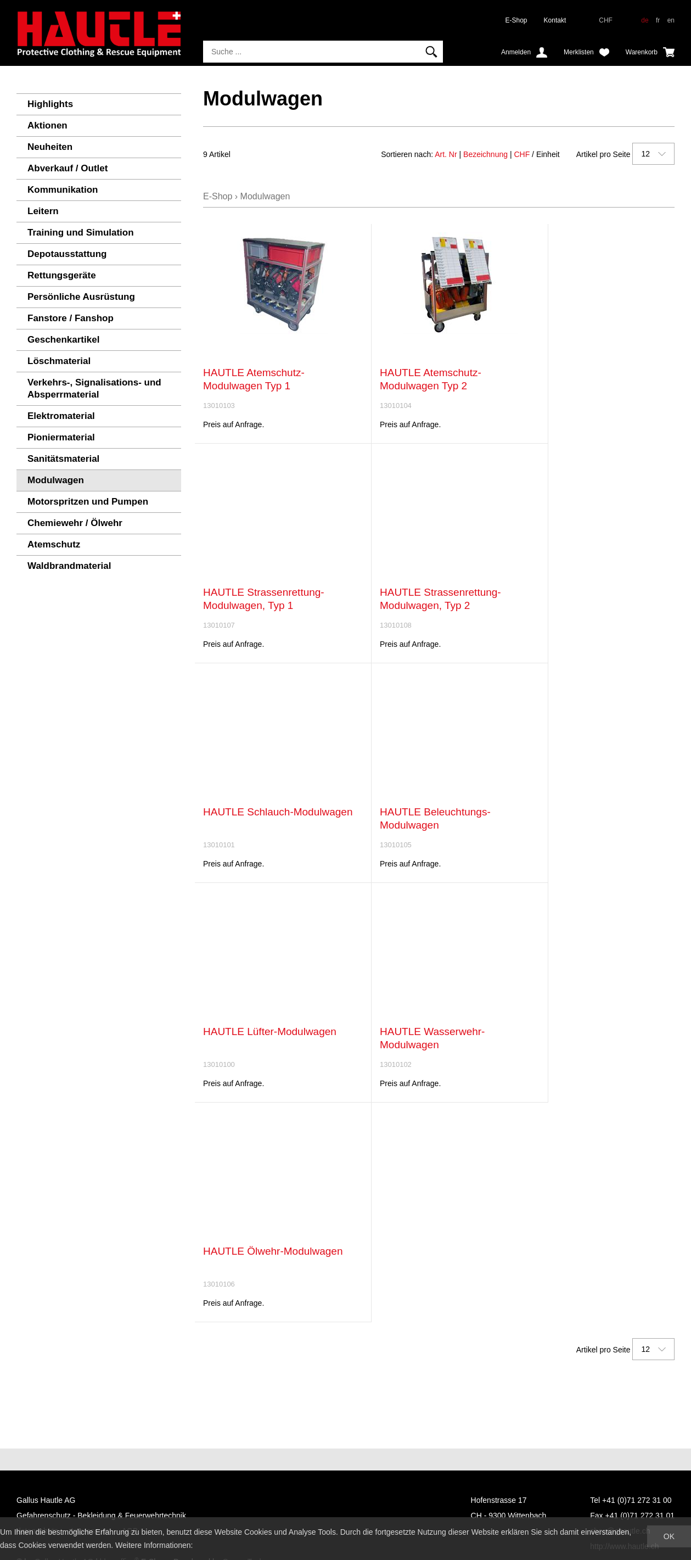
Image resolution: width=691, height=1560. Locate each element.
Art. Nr (446, 154)
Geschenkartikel (63, 339)
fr (658, 20)
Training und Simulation (80, 232)
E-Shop (516, 20)
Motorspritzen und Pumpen (87, 501)
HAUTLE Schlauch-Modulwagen (277, 812)
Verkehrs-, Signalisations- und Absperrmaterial (94, 388)
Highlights (50, 104)
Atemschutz (53, 544)
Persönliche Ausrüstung (81, 297)
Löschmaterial (59, 361)
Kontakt (555, 20)
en (671, 20)
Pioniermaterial (61, 437)
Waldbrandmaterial (69, 566)
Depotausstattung (67, 254)
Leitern (43, 211)
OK (669, 1536)
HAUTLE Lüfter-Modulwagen (269, 1031)
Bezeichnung (485, 154)
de (644, 20)
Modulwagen (55, 480)
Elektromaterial (61, 416)
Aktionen (47, 125)
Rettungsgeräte (61, 275)
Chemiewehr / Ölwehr (74, 523)
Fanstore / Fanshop (70, 318)
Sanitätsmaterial (63, 459)
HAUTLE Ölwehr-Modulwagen (273, 1251)
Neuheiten (49, 147)
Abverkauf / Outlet (67, 168)
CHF (522, 154)
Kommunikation (62, 189)
